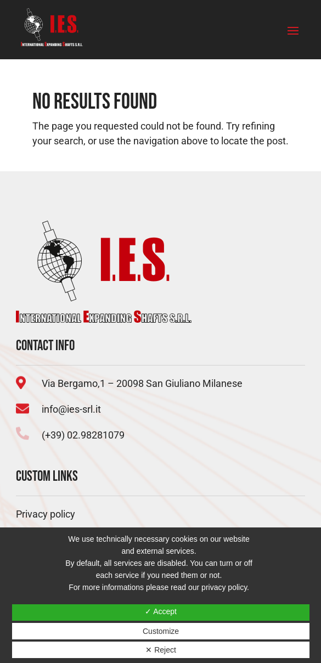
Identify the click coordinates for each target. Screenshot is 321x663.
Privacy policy (45, 514)
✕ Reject (160, 649)
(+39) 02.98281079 (83, 435)
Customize (161, 631)
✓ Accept (161, 611)
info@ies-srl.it (71, 409)
